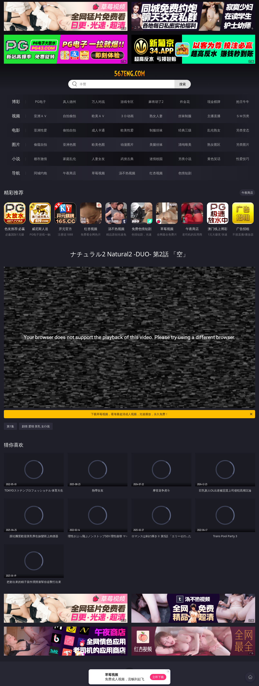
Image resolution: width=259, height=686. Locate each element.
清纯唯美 (184, 144)
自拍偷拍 (69, 116)
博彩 (16, 101)
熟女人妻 (156, 116)
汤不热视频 (127, 173)
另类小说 (184, 159)
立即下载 (158, 677)
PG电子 (40, 101)
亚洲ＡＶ (40, 116)
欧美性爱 (127, 130)
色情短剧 (184, 173)
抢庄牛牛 (242, 101)
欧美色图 (98, 144)
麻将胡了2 (155, 101)
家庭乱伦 (69, 159)
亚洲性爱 (40, 130)
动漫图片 (127, 144)
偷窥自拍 (40, 144)
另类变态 (242, 130)
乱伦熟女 (213, 130)
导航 (16, 173)
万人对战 (98, 101)
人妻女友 (98, 159)
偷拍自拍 (69, 130)
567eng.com (129, 74)
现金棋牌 (213, 101)
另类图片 (242, 144)
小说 (16, 158)
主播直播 (213, 116)
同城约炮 (40, 173)
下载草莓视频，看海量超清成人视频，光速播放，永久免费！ (172, 414)
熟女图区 (213, 144)
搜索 (182, 84)
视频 (16, 116)
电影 (16, 130)
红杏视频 (156, 173)
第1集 (10, 426)
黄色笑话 (213, 159)
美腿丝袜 (156, 144)
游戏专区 (127, 101)
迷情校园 (156, 159)
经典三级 (184, 130)
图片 (16, 144)
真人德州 (69, 101)
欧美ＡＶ (98, 116)
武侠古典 (127, 159)
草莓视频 (98, 173)
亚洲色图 (69, 144)
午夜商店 (69, 173)
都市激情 (40, 159)
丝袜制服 (184, 116)
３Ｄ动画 (127, 116)
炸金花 (185, 101)
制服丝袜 (156, 130)
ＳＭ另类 (242, 116)
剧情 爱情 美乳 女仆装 (36, 426)
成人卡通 (98, 130)
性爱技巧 (242, 159)
